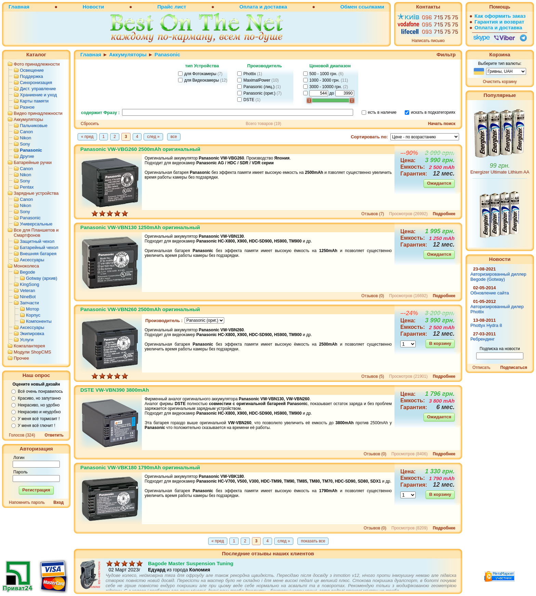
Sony (25, 144)
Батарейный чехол (39, 247)
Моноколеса (26, 265)
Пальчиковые (34, 125)
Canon (26, 131)
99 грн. (500, 165)
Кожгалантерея (29, 345)
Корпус (33, 315)
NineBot (28, 296)
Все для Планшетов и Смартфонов (36, 232)
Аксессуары (32, 259)
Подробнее (444, 213)
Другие (27, 156)
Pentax (27, 187)
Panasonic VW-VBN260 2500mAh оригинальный (140, 309)
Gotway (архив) (41, 278)
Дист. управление (38, 88)
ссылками (371, 7)
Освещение (32, 70)
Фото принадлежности (37, 64)
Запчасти (29, 302)
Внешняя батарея (38, 253)
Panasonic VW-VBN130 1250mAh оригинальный (140, 227)
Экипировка (32, 333)
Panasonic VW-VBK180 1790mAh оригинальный (140, 467)
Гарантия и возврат (499, 22)
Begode (27, 272)
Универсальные (36, 223)
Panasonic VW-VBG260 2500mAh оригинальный (140, 149)
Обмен (348, 7)
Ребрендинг (482, 339)
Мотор (32, 308)
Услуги (27, 339)
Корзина (499, 54)
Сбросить (90, 123)
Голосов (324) (22, 435)
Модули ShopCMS (32, 352)
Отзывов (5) (372, 376)
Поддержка (31, 76)
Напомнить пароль (27, 502)
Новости (93, 7)
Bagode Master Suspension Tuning (190, 577)
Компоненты (39, 321)
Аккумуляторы (28, 119)
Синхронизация (36, 82)
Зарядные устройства (36, 193)
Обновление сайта (489, 292)
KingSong (29, 284)
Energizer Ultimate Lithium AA (500, 172)
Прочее (21, 358)
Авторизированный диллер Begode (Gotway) (498, 277)
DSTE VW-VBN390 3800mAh (114, 390)
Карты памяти (34, 100)
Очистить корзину (500, 81)
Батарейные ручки (33, 162)
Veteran (27, 290)
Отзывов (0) (372, 295)
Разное (27, 107)
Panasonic (31, 150)
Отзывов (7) (372, 213)
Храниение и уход (38, 94)
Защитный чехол (37, 241)
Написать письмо (428, 40)
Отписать (481, 367)
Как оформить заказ (500, 16)
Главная (19, 7)
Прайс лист (171, 7)
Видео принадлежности (38, 113)
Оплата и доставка (263, 7)
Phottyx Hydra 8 (486, 325)
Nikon (25, 137)
